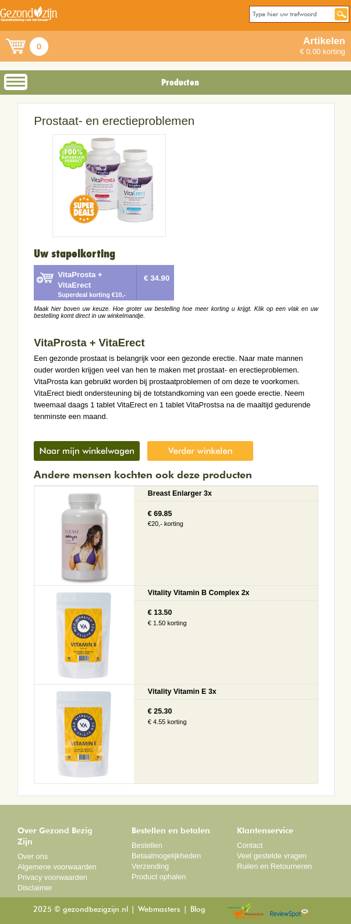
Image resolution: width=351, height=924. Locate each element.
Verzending (150, 866)
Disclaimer (34, 887)
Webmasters (159, 910)
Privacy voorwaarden (52, 877)
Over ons (32, 856)
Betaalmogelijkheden (166, 855)
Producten (180, 82)
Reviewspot (289, 912)
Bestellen (147, 845)
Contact (250, 845)
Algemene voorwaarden (57, 866)
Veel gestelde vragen (272, 855)
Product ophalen (159, 876)
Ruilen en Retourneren (274, 866)
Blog (197, 910)
